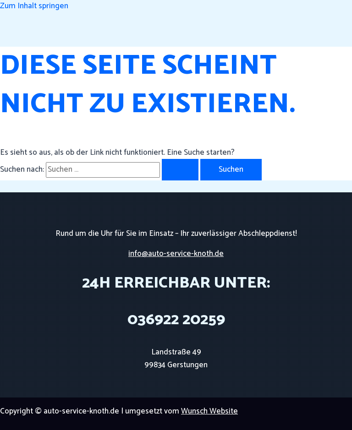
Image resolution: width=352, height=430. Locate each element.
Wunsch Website (209, 411)
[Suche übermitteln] (180, 169)
